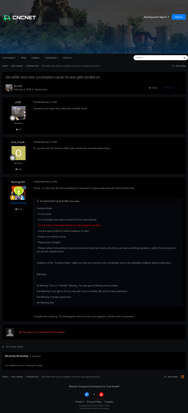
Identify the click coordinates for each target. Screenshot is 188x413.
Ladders (36, 57)
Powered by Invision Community (94, 408)
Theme (79, 401)
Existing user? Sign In (156, 17)
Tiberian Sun (40, 89)
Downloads (9, 57)
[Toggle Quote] (38, 201)
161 (18, 129)
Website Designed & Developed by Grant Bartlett (94, 386)
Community (51, 57)
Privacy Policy (94, 401)
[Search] (149, 57)
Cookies (109, 401)
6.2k (18, 209)
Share (153, 88)
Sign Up (178, 17)
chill (19, 86)
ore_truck (18, 142)
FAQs (23, 57)
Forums (67, 57)
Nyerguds (18, 182)
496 (18, 169)
